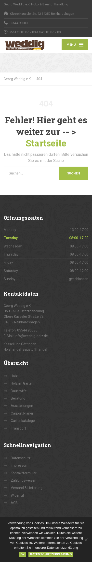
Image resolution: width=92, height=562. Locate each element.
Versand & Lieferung (26, 488)
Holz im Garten (22, 383)
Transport (18, 428)
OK (22, 554)
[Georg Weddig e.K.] (25, 44)
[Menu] (75, 44)
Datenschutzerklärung (51, 554)
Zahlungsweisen (23, 480)
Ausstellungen (22, 406)
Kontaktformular (24, 473)
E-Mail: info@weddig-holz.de (26, 336)
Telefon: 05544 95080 (21, 330)
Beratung (18, 398)
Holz (14, 376)
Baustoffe (19, 391)
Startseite (46, 143)
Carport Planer (22, 413)
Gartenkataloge (23, 421)
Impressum (19, 465)
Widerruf (17, 495)
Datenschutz (21, 458)
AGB (14, 503)
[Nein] (85, 539)
